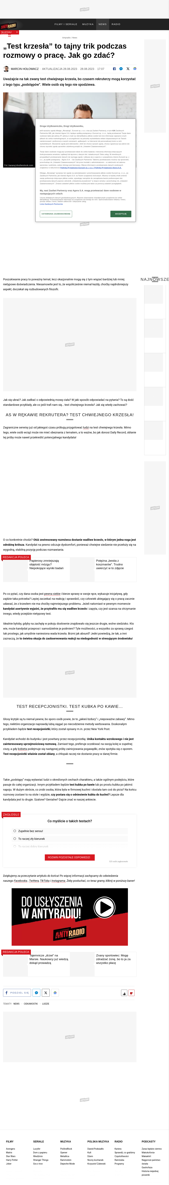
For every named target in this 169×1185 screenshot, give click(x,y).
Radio (119, 1139)
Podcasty (149, 1139)
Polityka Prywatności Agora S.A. (108, 168)
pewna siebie (52, 591)
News (74, 35)
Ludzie (45, 1001)
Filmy (9, 1139)
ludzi (86, 425)
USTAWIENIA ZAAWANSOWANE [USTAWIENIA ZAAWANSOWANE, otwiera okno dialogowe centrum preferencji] (56, 214)
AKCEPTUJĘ (121, 214)
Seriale (38, 1139)
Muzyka (65, 1139)
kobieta (22, 746)
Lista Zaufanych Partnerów (51, 204)
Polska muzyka (98, 1139)
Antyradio (66, 35)
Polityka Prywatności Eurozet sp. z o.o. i (77, 168)
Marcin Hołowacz (25, 66)
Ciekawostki (31, 1001)
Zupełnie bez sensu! (28, 828)
